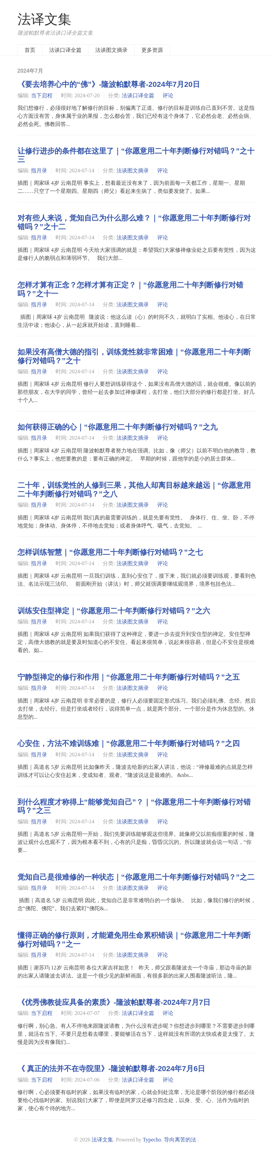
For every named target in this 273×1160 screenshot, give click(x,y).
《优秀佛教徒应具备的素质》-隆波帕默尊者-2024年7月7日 (114, 1002)
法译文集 (44, 19)
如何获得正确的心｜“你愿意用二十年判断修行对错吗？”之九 (117, 427)
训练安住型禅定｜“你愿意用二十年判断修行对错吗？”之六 (114, 611)
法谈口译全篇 (65, 50)
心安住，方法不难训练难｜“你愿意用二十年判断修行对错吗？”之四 (129, 743)
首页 (30, 50)
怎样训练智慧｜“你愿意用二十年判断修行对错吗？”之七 (110, 552)
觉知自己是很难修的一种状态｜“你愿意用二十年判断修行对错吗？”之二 (136, 877)
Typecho (152, 1139)
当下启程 (42, 95)
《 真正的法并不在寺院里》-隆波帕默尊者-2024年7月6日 (111, 1068)
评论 (168, 95)
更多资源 (152, 50)
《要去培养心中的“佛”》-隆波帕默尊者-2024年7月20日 (109, 84)
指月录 (39, 170)
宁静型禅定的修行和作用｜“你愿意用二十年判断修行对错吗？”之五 (129, 677)
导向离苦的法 (180, 1139)
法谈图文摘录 (111, 50)
